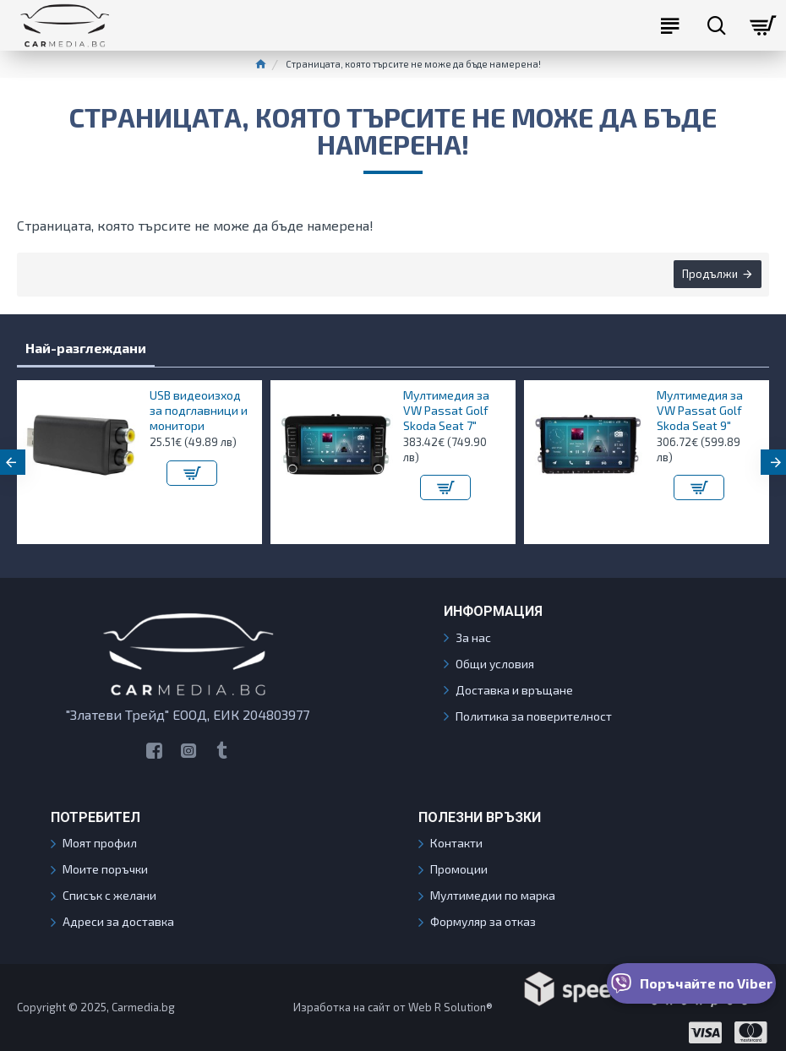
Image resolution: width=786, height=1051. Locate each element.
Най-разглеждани (85, 348)
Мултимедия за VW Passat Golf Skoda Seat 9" (700, 410)
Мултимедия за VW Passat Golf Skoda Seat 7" (446, 410)
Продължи (709, 274)
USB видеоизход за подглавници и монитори (199, 410)
